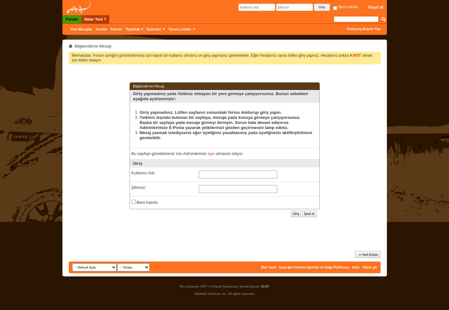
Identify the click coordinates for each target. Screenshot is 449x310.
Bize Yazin (268, 267)
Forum (72, 19)
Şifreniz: (138, 187)
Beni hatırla (345, 7)
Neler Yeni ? (95, 19)
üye (211, 153)
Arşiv (356, 267)
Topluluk (132, 29)
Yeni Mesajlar (81, 29)
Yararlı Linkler (179, 29)
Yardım (101, 29)
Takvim (116, 29)
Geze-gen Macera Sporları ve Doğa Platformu (314, 267)
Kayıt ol (376, 7)
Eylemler (154, 29)
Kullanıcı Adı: (143, 173)
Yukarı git (369, 267)
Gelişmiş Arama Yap (363, 29)
